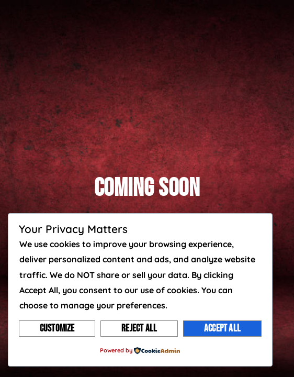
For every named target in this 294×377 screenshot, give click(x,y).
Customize (57, 329)
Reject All (139, 329)
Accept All (222, 329)
